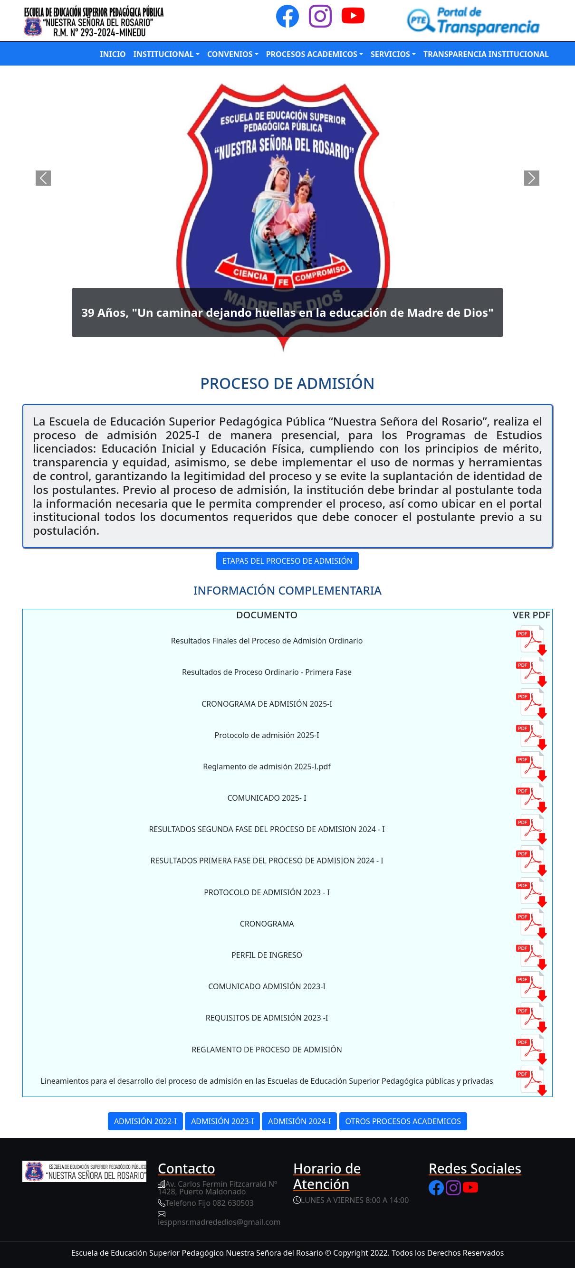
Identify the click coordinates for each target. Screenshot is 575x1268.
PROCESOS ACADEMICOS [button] (311, 54)
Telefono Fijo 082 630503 (209, 1203)
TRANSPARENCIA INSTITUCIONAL (486, 54)
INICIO (113, 54)
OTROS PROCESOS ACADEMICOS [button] (403, 1121)
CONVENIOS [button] (230, 54)
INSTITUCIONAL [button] (164, 54)
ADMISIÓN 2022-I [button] (145, 1121)
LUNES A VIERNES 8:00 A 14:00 (355, 1200)
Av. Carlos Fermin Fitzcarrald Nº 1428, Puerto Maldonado (217, 1188)
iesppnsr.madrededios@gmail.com (219, 1222)
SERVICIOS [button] (390, 54)
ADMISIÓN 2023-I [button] (222, 1121)
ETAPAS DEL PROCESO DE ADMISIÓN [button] (287, 561)
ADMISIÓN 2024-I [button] (299, 1121)
